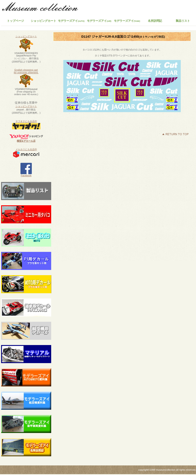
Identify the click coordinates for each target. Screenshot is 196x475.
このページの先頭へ (175, 134)
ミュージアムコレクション (42, 7)
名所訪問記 (155, 20)
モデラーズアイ (127, 20)
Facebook (26, 174)
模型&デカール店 (26, 141)
